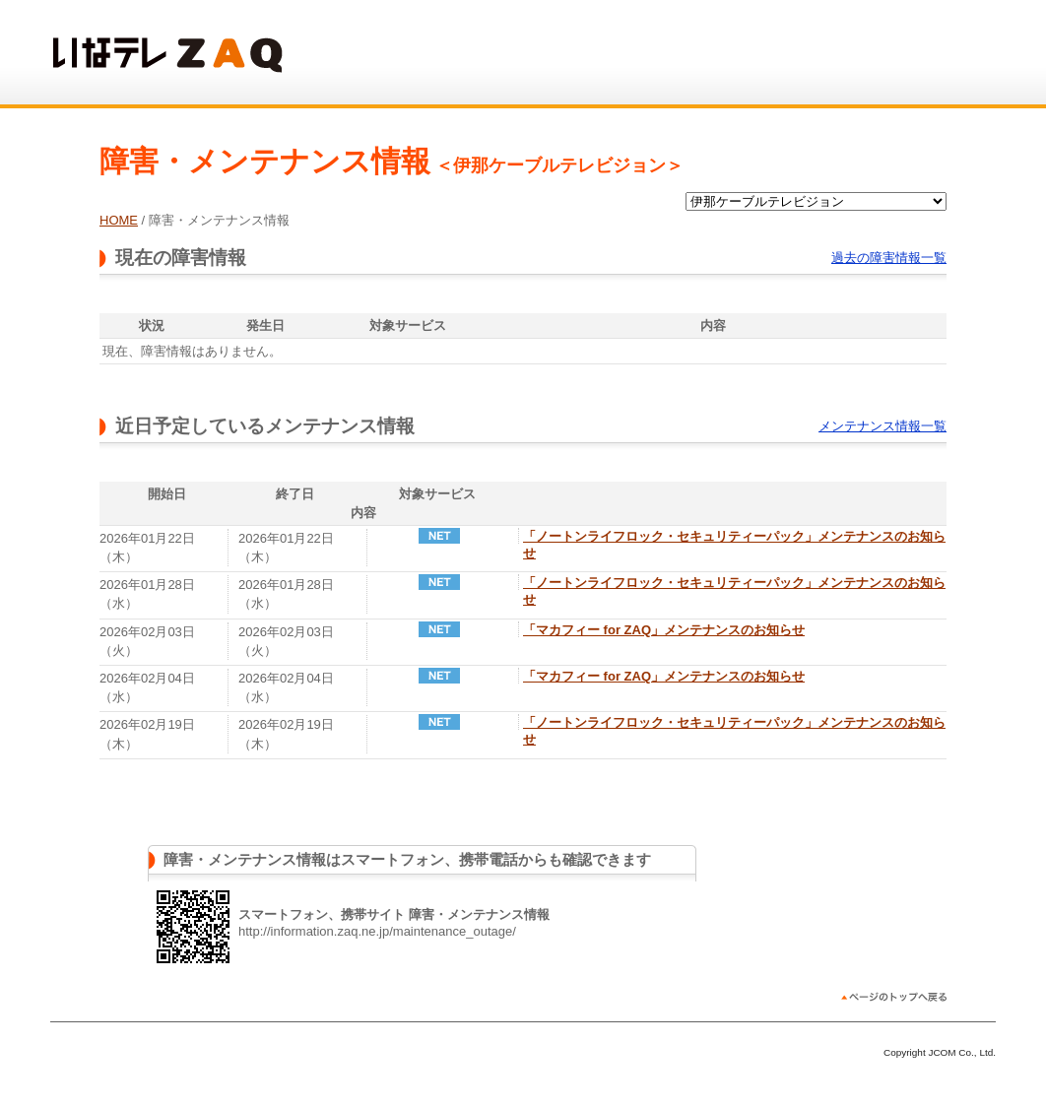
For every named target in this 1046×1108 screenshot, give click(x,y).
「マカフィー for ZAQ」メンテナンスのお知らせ (664, 629)
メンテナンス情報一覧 (882, 426)
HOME (118, 220)
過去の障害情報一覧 (889, 257)
